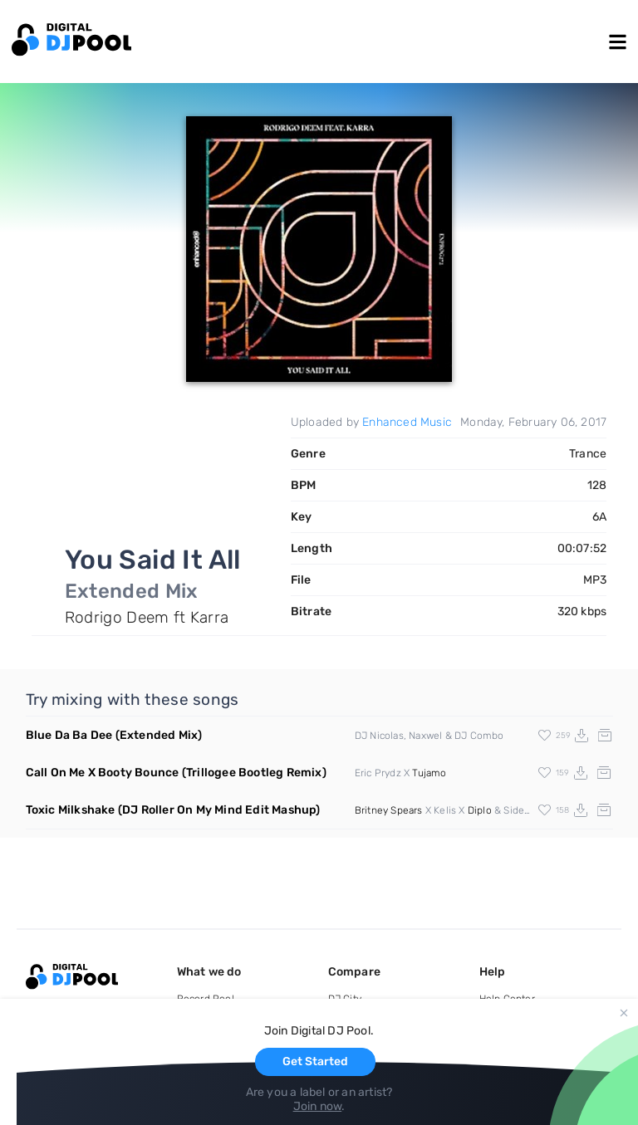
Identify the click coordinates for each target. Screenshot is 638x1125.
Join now (317, 1106)
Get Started (315, 1061)
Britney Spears (389, 810)
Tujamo (429, 773)
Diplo (480, 810)
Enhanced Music (407, 422)
